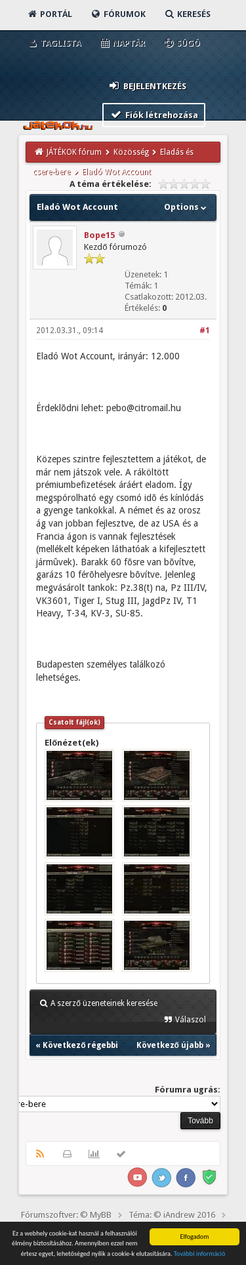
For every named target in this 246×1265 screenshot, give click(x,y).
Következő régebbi (80, 1045)
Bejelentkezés (147, 85)
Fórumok (118, 14)
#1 (204, 330)
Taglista (53, 43)
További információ (200, 1254)
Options (186, 207)
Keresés (187, 14)
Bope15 (99, 235)
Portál (49, 14)
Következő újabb (169, 1045)
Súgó (181, 43)
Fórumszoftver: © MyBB (66, 1215)
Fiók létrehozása (154, 114)
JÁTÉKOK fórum (74, 152)
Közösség (131, 152)
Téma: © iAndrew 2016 (172, 1215)
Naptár (121, 43)
